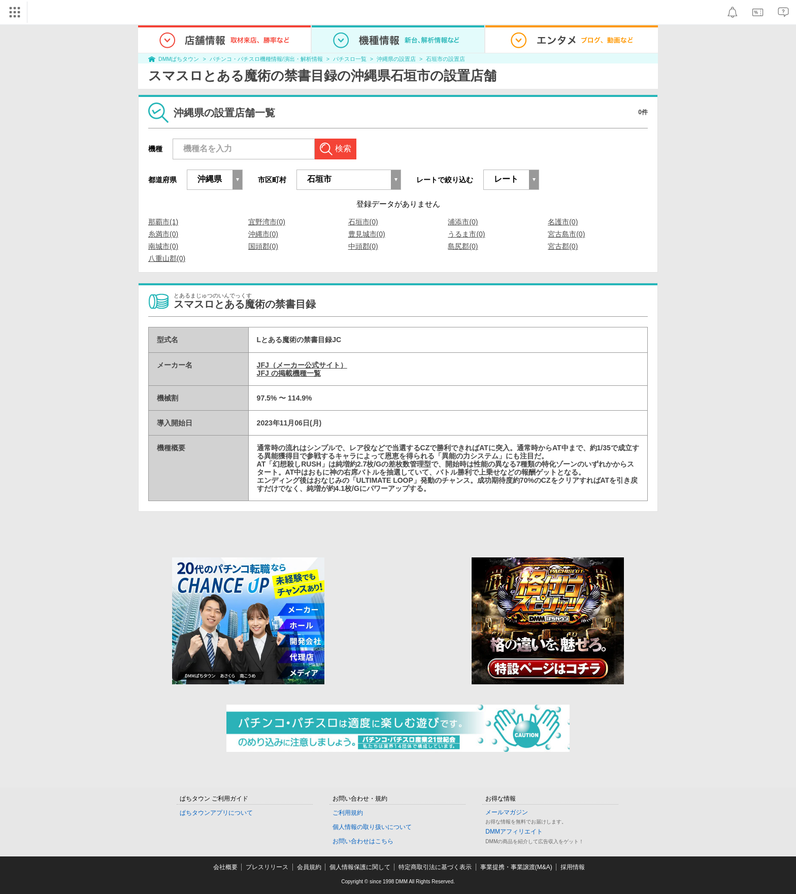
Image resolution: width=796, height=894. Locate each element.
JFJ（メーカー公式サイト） (302, 365)
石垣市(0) (363, 221)
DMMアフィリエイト (514, 831)
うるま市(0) (466, 234)
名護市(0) (563, 221)
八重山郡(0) (166, 258)
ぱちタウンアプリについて (216, 812)
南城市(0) (163, 246)
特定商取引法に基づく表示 (435, 867)
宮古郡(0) (563, 246)
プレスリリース (267, 867)
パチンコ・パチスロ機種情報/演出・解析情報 (266, 59)
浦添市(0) (463, 221)
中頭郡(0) (363, 246)
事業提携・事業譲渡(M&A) (516, 867)
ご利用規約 (348, 812)
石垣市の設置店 (445, 59)
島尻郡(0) (463, 246)
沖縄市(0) (263, 234)
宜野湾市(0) (266, 221)
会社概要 (225, 867)
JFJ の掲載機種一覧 (289, 373)
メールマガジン (506, 812)
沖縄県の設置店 (396, 59)
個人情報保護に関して (359, 867)
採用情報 (572, 867)
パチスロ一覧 (350, 59)
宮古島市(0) (566, 234)
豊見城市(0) (366, 234)
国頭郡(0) (263, 246)
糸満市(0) (163, 234)
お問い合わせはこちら (363, 841)
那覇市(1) (163, 221)
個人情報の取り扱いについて (372, 827)
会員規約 (309, 867)
